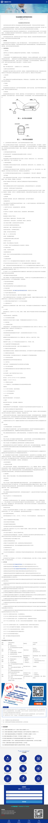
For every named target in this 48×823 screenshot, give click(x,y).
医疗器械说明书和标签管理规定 (20, 568)
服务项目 (19, 821)
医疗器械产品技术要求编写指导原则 (20, 290)
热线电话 (39, 821)
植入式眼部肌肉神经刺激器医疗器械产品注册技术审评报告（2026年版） (16, 744)
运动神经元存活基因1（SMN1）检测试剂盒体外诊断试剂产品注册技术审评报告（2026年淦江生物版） (22, 740)
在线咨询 (29, 821)
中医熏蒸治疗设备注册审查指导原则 (12, 720)
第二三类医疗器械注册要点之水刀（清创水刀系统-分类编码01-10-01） (16, 729)
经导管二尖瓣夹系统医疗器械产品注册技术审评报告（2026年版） (15, 742)
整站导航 (2, 815)
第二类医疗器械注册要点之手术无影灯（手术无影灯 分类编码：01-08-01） (16, 736)
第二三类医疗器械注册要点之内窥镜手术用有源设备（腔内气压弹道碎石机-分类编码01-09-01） (20, 731)
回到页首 (9, 821)
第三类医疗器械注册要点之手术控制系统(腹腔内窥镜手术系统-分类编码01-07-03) (18, 738)
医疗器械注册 (16, 566)
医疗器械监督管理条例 (17, 564)
